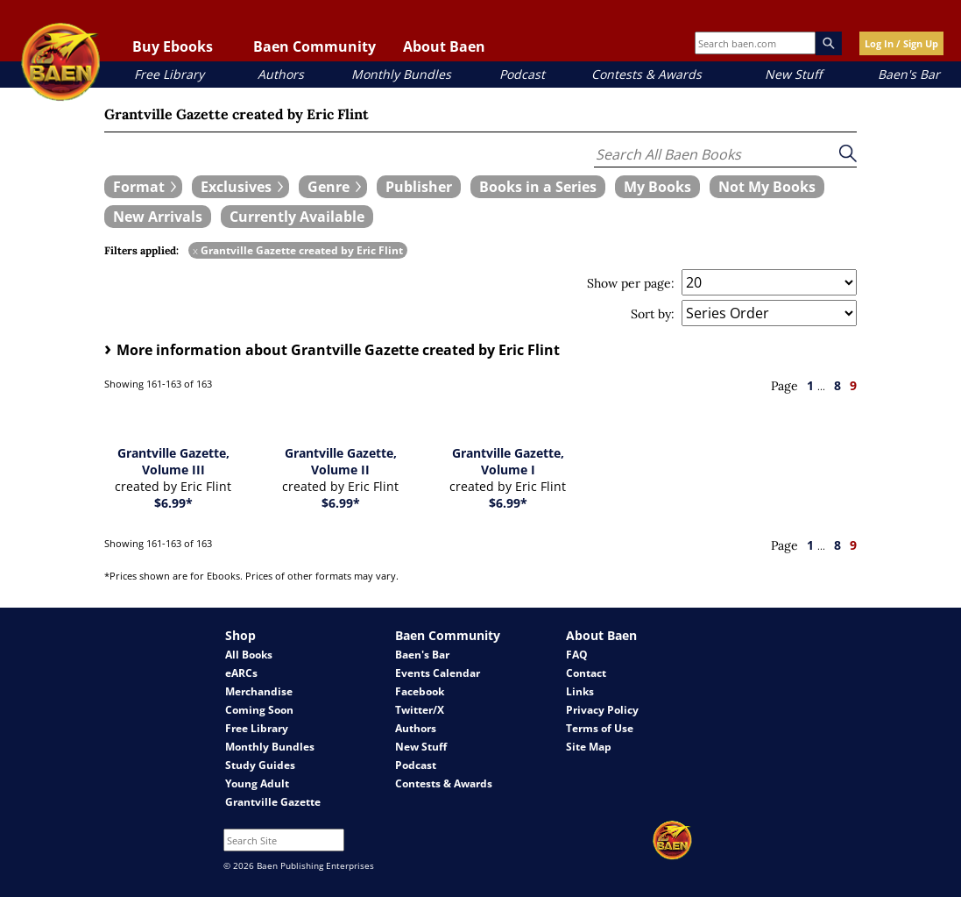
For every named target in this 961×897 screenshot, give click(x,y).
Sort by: (653, 314)
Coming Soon (259, 709)
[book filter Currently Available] (297, 216)
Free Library (169, 74)
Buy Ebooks (172, 46)
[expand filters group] (143, 186)
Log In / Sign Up (901, 43)
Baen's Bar (909, 74)
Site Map (588, 746)
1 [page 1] (810, 385)
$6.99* (173, 503)
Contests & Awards (646, 74)
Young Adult (257, 783)
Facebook (419, 691)
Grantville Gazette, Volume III (173, 461)
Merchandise (259, 691)
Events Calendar (437, 673)
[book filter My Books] (657, 186)
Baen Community (314, 46)
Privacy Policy (602, 709)
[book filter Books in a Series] (537, 186)
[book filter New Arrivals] (157, 216)
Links (580, 691)
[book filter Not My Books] (767, 186)
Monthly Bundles (401, 74)
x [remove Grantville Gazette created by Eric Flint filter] (195, 250)
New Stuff (793, 74)
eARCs (241, 673)
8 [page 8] (837, 385)
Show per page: (631, 283)
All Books (248, 654)
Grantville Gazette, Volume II (341, 461)
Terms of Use (599, 728)
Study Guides (260, 765)
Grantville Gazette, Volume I (508, 461)
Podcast (522, 74)
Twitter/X (419, 709)
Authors (281, 74)
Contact (586, 673)
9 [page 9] (853, 385)
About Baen (444, 46)
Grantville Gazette (273, 801)
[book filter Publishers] (419, 186)
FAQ (577, 654)
